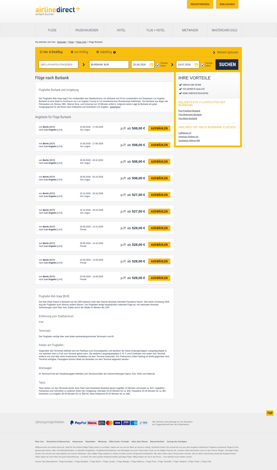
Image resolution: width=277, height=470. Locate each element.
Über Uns (39, 441)
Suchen (227, 64)
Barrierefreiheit (157, 441)
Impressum (78, 441)
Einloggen (227, 4)
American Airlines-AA (188, 136)
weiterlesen (115, 107)
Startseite (61, 42)
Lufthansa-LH (184, 133)
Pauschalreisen (86, 30)
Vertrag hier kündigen (177, 441)
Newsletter (90, 441)
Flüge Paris (151, 461)
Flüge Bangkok (81, 461)
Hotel (121, 30)
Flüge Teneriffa (164, 461)
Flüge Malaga (123, 461)
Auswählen (159, 128)
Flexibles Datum (164, 64)
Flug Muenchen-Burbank (190, 114)
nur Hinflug (81, 52)
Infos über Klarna (140, 441)
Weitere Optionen (227, 52)
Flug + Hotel (156, 30)
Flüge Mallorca (137, 461)
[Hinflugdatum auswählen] (142, 64)
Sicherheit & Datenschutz (58, 441)
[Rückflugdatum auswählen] (187, 64)
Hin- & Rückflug (53, 52)
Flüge (52, 30)
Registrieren (200, 4)
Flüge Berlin (95, 461)
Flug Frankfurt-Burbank (189, 111)
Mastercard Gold (224, 30)
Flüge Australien (66, 461)
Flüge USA (81, 42)
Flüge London (109, 461)
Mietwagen (190, 30)
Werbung (102, 441)
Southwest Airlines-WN (189, 140)
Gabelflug (106, 52)
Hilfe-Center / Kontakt (119, 441)
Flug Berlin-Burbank (187, 118)
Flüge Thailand (179, 461)
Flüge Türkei (193, 461)
